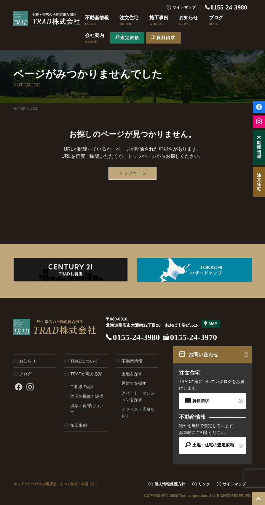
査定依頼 (129, 37)
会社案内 (94, 38)
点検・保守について (86, 409)
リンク (204, 484)
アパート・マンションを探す (138, 396)
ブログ (216, 20)
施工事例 (158, 20)
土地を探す (132, 373)
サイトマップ (184, 7)
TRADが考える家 (86, 373)
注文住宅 (128, 20)
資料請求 (166, 37)
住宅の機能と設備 (86, 396)
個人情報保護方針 (169, 484)
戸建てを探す (134, 383)
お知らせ (188, 20)
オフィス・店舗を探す (138, 412)
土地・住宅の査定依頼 (213, 445)
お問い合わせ (203, 354)
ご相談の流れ (82, 386)
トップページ (132, 173)
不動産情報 (97, 20)
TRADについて (84, 361)
